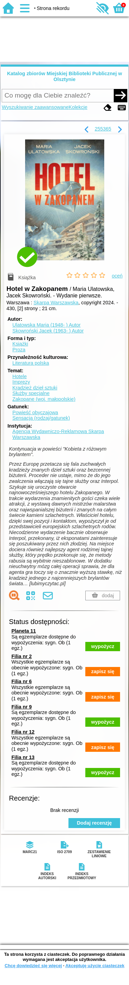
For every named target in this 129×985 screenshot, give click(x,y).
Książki (20, 344)
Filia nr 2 (21, 656)
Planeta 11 (23, 631)
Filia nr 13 (22, 757)
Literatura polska (30, 363)
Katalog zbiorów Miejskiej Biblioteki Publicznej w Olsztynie (64, 76)
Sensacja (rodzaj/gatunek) (41, 418)
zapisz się (102, 671)
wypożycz (102, 646)
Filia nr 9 (21, 707)
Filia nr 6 (21, 681)
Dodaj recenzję (94, 823)
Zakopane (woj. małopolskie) (43, 399)
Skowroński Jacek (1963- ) (48, 330)
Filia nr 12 (22, 732)
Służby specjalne (31, 393)
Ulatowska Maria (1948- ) (46, 325)
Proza (18, 349)
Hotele (19, 376)
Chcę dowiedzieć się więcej (33, 965)
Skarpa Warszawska (55, 302)
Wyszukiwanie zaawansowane (35, 107)
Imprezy (21, 382)
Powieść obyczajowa (35, 412)
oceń (117, 276)
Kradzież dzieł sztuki (34, 387)
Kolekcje (78, 107)
